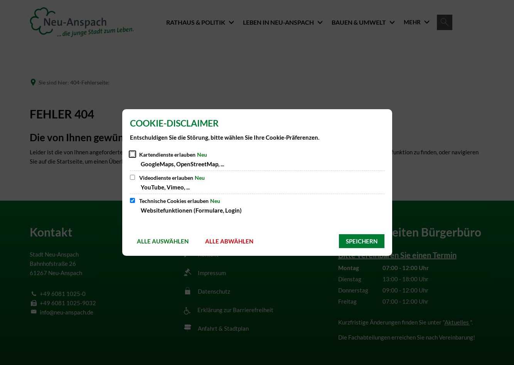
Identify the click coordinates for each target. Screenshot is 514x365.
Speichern (361, 241)
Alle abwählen (229, 241)
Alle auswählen (163, 241)
